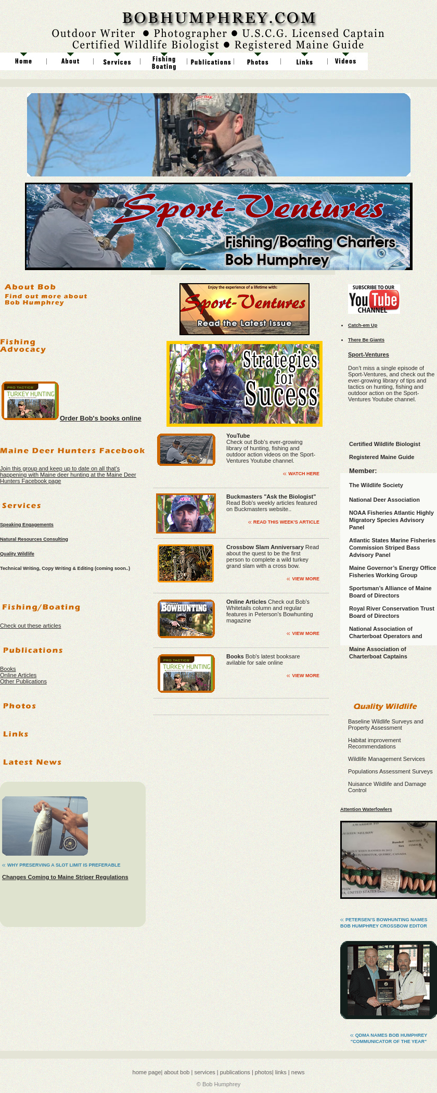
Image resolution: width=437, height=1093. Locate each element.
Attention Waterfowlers (366, 809)
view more (305, 578)
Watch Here (303, 473)
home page (147, 1072)
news (298, 1072)
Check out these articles (30, 625)
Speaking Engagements (27, 524)
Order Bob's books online (101, 418)
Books (8, 669)
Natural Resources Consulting (34, 539)
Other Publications (23, 681)
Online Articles (18, 675)
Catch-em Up (362, 325)
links (281, 1072)
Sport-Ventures (368, 354)
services (204, 1072)
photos (263, 1072)
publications (234, 1072)
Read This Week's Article (286, 522)
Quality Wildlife (17, 553)
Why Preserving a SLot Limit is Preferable (64, 865)
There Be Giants (366, 339)
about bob (175, 1072)
